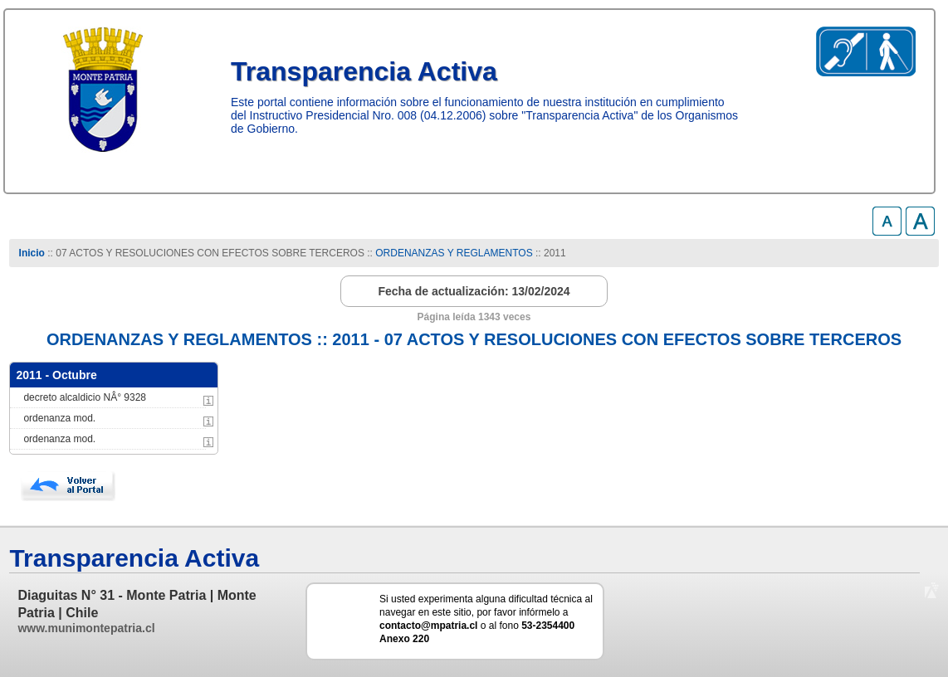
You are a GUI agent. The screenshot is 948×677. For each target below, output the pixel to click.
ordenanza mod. (59, 418)
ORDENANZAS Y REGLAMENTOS (453, 253)
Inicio (32, 253)
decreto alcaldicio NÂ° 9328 (84, 397)
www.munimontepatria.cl (85, 628)
